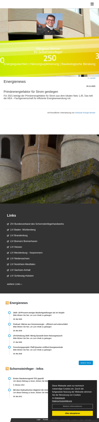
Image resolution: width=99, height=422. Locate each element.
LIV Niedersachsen (18, 258)
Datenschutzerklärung (62, 401)
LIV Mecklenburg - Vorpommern (25, 252)
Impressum (60, 398)
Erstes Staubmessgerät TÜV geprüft (28, 378)
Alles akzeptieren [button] (72, 413)
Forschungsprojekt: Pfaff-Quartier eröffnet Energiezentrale (38, 347)
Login (38, 419)
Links (11, 215)
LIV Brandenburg (17, 235)
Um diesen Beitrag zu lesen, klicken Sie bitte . (32, 381)
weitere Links (14, 284)
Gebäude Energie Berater (85, 113)
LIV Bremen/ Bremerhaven (22, 241)
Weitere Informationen (72, 406)
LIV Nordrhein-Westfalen (21, 264)
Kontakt (45, 419)
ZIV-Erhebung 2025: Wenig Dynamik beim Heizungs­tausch (37, 336)
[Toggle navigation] (92, 4)
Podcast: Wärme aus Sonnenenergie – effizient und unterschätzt (40, 324)
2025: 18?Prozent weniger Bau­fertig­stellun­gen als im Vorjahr (39, 313)
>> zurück (91, 78)
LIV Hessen (14, 247)
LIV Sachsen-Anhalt (18, 270)
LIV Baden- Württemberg (21, 229)
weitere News (85, 363)
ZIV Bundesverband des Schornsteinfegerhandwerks (35, 224)
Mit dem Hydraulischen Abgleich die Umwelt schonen (35, 390)
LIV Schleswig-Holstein (20, 276)
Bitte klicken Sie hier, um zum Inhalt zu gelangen (32, 315)
